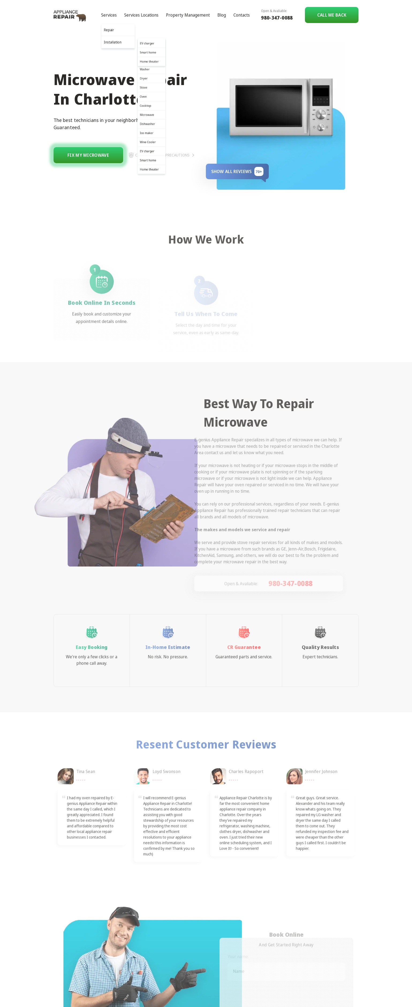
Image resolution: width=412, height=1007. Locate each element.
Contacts (241, 15)
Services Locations (141, 15)
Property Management (188, 15)
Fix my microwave (88, 155)
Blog (221, 15)
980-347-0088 (277, 17)
